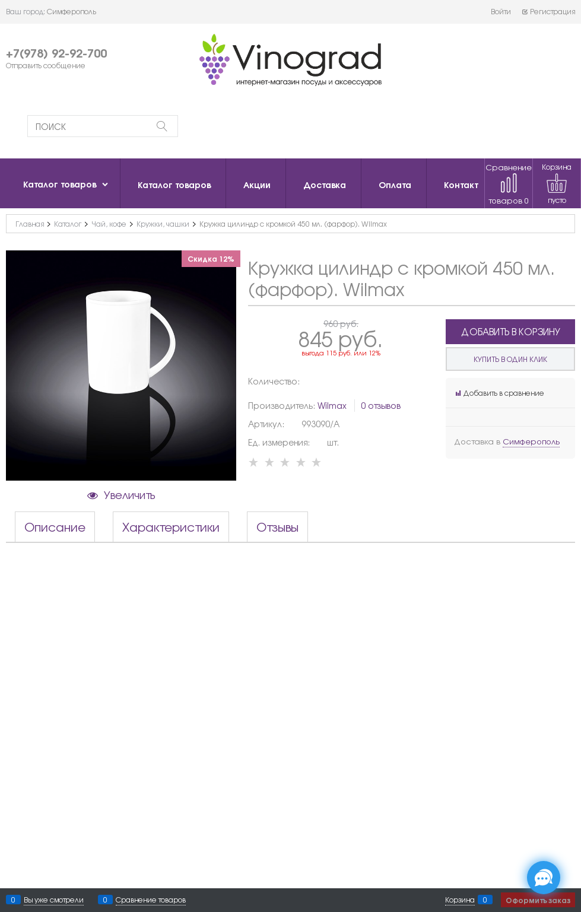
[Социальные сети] (543, 877)
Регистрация (548, 11)
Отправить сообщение (45, 65)
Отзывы (277, 527)
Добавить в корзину (510, 331)
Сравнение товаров (508, 183)
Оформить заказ (538, 899)
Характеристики (171, 527)
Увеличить (129, 494)
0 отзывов (381, 405)
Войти (501, 11)
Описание (54, 527)
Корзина (460, 899)
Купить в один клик (510, 359)
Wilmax (332, 405)
